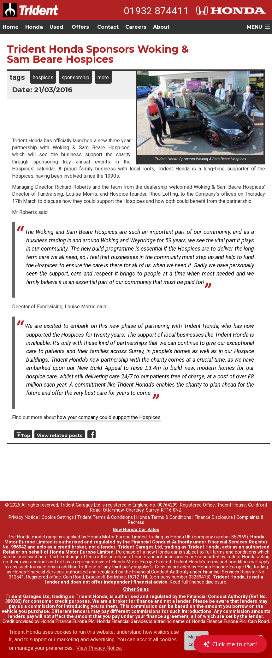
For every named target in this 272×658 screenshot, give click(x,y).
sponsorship (75, 77)
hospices (43, 77)
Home (11, 27)
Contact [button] (108, 27)
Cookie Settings (58, 517)
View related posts (59, 435)
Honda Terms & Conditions (163, 517)
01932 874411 (156, 11)
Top (25, 435)
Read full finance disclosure (198, 582)
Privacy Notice (23, 517)
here (43, 557)
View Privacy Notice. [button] (99, 648)
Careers (135, 27)
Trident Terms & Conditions (105, 517)
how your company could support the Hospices (109, 417)
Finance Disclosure (214, 517)
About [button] (161, 27)
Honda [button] (34, 27)
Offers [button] (80, 27)
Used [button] (56, 27)
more (103, 77)
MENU (254, 27)
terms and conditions (228, 562)
